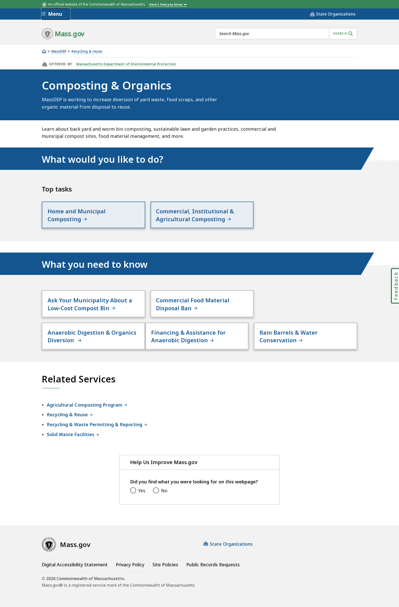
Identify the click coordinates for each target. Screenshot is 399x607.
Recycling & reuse (87, 51)
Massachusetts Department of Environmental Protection (126, 64)
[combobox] (286, 33)
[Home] (44, 51)
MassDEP (58, 51)
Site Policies (165, 564)
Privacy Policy (130, 564)
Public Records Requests (213, 564)
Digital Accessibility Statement (75, 564)
